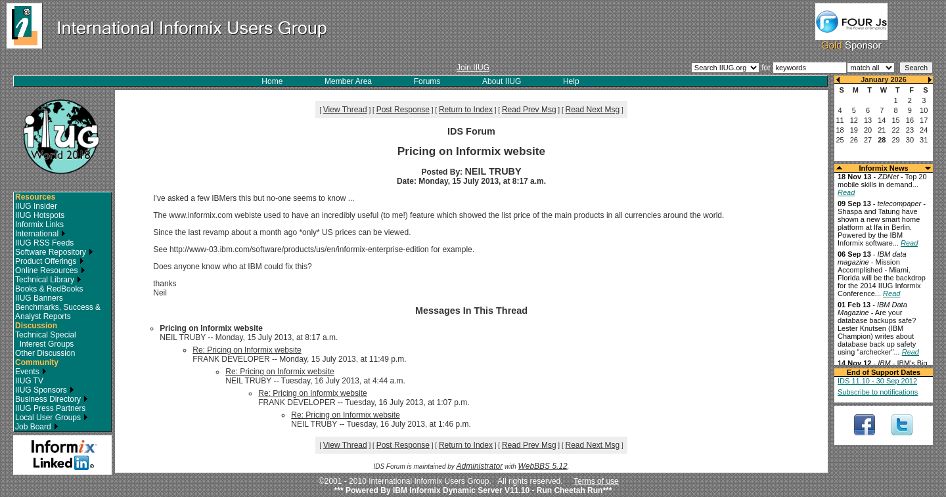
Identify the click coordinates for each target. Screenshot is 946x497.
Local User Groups (51, 417)
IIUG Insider (36, 206)
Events (31, 371)
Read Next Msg (593, 109)
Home (271, 81)
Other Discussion (45, 353)
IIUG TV (29, 380)
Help (571, 81)
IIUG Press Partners (50, 408)
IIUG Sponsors (44, 390)
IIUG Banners (39, 298)
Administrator (480, 466)
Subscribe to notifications (878, 392)
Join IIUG (473, 67)
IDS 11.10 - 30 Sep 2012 (877, 381)
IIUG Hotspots (39, 215)
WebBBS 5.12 (543, 466)
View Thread (345, 109)
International (40, 233)
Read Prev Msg (529, 109)
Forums (427, 81)
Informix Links (39, 224)
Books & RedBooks (49, 288)
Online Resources (50, 270)
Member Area (348, 81)
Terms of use (596, 481)
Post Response (403, 109)
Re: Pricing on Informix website (246, 350)
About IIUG (501, 81)
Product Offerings (49, 261)
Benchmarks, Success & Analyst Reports (58, 312)
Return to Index (466, 109)
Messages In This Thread (471, 310)
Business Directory (51, 399)
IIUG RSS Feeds (44, 243)
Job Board (36, 426)
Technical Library (48, 279)
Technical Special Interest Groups (45, 339)
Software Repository (54, 252)
